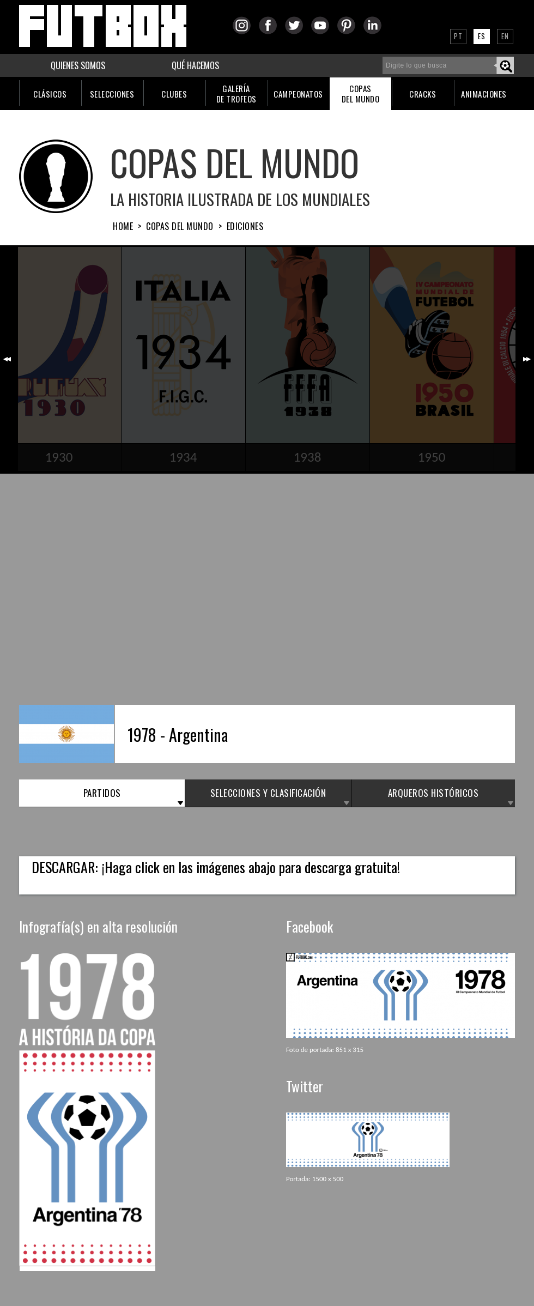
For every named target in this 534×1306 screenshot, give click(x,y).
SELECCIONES (112, 94)
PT (458, 36)
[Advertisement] (260, 588)
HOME (123, 226)
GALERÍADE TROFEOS (236, 93)
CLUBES (174, 94)
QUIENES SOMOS (78, 65)
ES (482, 36)
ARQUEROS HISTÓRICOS (433, 793)
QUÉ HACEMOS (195, 65)
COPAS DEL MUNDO (234, 162)
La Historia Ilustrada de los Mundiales (240, 198)
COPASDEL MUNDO (361, 93)
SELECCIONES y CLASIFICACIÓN (268, 793)
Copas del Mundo (180, 226)
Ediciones (245, 226)
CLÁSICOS (49, 94)
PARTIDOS (102, 793)
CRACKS (422, 94)
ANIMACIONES (484, 94)
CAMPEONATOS (298, 94)
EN (505, 36)
